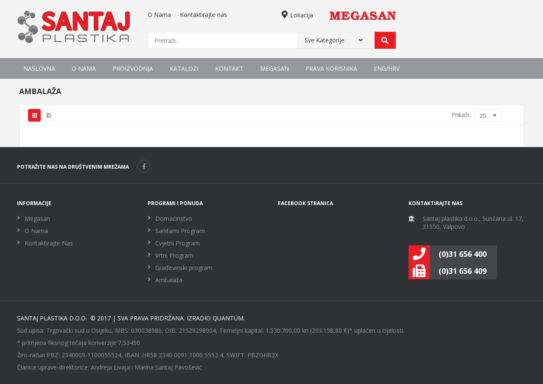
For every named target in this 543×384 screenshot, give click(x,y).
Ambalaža (168, 280)
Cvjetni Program (177, 243)
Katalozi (184, 68)
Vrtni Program (174, 255)
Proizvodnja (132, 68)
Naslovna (39, 68)
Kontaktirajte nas (203, 15)
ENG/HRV (387, 68)
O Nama (159, 15)
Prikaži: (460, 115)
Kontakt (229, 68)
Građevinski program (184, 268)
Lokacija (297, 15)
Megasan (274, 68)
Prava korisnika (331, 68)
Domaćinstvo (173, 218)
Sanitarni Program (180, 231)
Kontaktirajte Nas (49, 243)
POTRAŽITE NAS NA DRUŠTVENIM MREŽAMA (73, 166)
